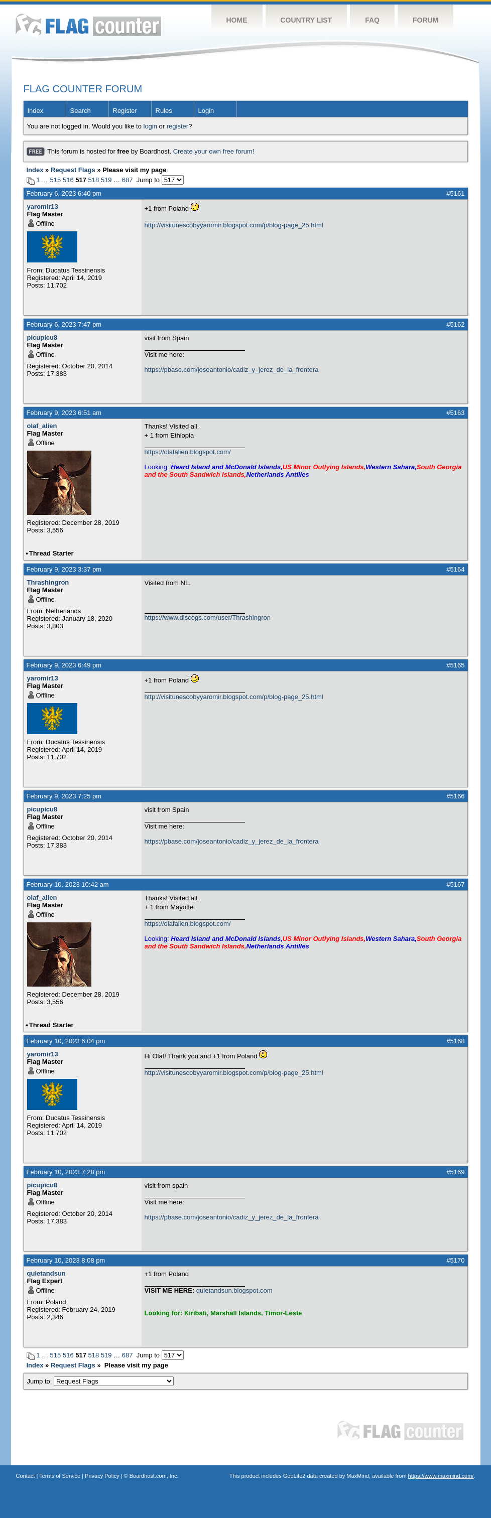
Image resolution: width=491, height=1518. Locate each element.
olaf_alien (42, 426)
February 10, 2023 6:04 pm (66, 1041)
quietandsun (46, 1273)
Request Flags (73, 170)
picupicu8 (42, 337)
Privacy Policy (102, 1476)
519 (106, 180)
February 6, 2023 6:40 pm (64, 193)
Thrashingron (48, 582)
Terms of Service (59, 1476)
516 (68, 180)
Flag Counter (88, 25)
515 (55, 180)
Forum (425, 20)
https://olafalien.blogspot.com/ (188, 452)
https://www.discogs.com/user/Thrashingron (208, 617)
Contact (25, 1476)
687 (127, 180)
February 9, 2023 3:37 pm (64, 569)
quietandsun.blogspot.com (234, 1290)
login (150, 126)
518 (93, 180)
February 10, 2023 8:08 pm (66, 1260)
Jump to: (100, 1381)
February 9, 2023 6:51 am (64, 413)
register (177, 126)
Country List (306, 20)
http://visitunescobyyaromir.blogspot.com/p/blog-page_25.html (234, 225)
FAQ (372, 20)
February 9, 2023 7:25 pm (64, 796)
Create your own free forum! (214, 151)
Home (237, 20)
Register (125, 110)
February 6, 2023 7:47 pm (64, 324)
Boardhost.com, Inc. (154, 1476)
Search (80, 110)
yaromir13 (42, 206)
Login (206, 110)
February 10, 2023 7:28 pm (66, 1172)
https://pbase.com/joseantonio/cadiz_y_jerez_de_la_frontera (232, 369)
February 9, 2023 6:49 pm (64, 665)
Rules (164, 110)
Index (36, 110)
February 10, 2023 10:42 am (68, 884)
